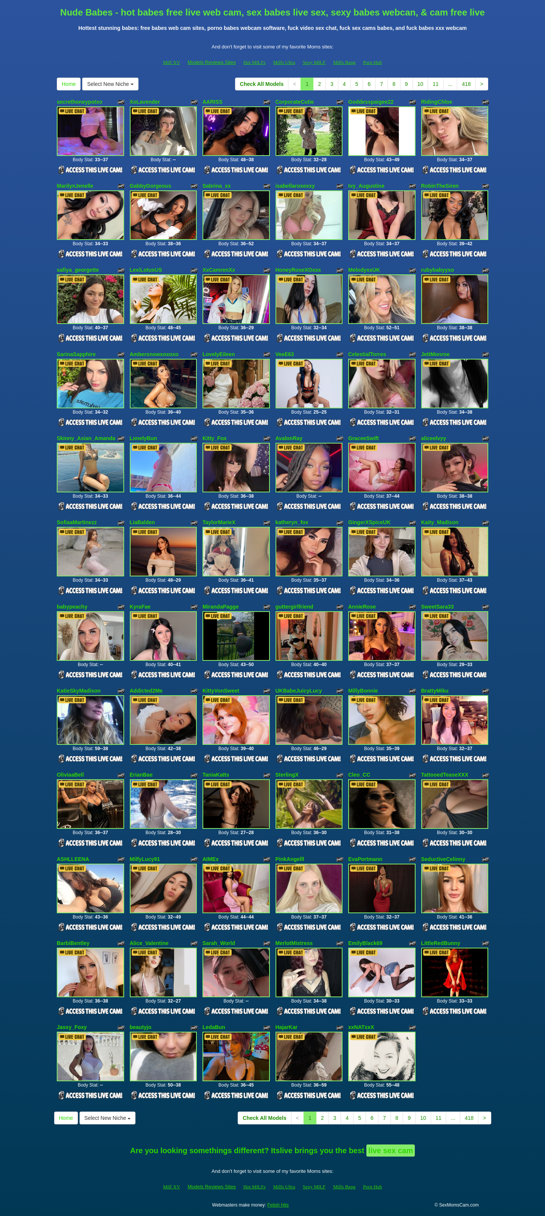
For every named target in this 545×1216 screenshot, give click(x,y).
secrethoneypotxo (80, 102)
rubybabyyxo (437, 270)
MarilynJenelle (75, 186)
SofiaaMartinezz (77, 522)
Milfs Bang (344, 62)
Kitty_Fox (214, 438)
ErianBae (141, 775)
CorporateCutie (295, 102)
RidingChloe (436, 102)
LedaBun (213, 1027)
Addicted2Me (146, 691)
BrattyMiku (434, 691)
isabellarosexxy (295, 186)
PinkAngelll (290, 859)
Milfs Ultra (284, 62)
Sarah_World (218, 943)
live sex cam (390, 1150)
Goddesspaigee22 (371, 102)
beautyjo (141, 1027)
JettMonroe (435, 354)
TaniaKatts (215, 775)
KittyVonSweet (220, 691)
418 (466, 84)
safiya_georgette (78, 270)
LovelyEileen (218, 354)
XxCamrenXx (218, 270)
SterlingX (287, 775)
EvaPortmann (365, 859)
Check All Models (261, 84)
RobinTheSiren (440, 186)
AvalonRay (289, 438)
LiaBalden (142, 522)
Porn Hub (372, 62)
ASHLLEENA (73, 859)
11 (436, 84)
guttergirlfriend (294, 607)
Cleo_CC (359, 775)
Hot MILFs (254, 62)
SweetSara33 (437, 607)
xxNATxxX (361, 1027)
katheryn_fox (292, 522)
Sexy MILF (314, 62)
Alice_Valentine (149, 943)
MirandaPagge (220, 607)
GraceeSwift (363, 438)
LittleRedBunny (440, 943)
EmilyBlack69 (365, 943)
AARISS (212, 102)
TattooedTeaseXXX (445, 775)
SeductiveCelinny (443, 859)
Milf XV (171, 62)
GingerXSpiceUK (369, 522)
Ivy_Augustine (366, 186)
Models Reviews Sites (212, 62)
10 (420, 84)
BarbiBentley (73, 943)
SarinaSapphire (76, 354)
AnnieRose (362, 607)
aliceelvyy (433, 438)
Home (69, 84)
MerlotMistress (294, 943)
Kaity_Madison (440, 522)
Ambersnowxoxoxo (154, 354)
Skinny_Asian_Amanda (86, 438)
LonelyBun (143, 438)
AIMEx (210, 859)
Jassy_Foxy (72, 1027)
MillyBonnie (363, 691)
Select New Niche (110, 84)
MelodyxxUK (364, 270)
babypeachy (72, 607)
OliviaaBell (70, 775)
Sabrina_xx (216, 186)
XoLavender (145, 102)
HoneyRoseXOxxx (298, 270)
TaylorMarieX (218, 522)
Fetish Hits (278, 1205)
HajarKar (286, 1027)
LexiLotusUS (146, 270)
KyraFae (140, 607)
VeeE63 (285, 354)
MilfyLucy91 (145, 859)
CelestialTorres (367, 354)
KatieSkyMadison (79, 691)
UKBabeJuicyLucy (299, 691)
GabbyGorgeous (150, 186)
